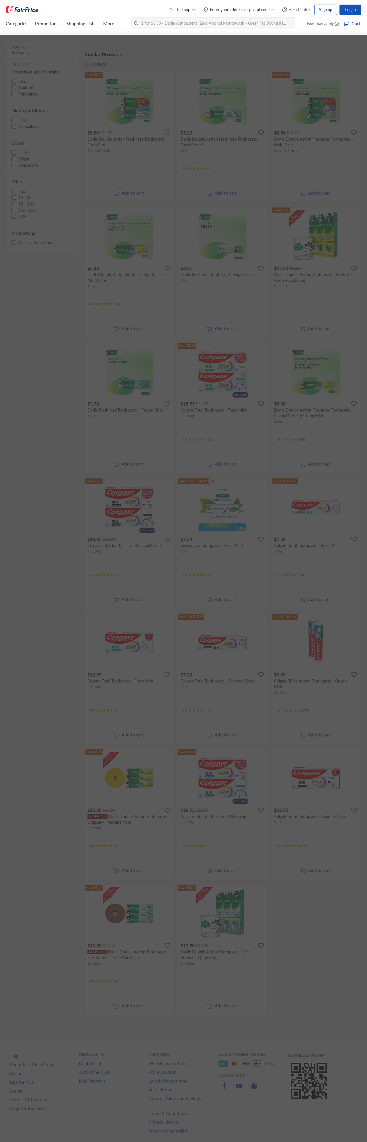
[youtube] (239, 1089)
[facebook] (224, 1089)
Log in (350, 9)
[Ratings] (197, 168)
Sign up (325, 9)
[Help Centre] (296, 10)
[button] (336, 24)
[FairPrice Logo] (22, 9)
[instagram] (254, 1089)
